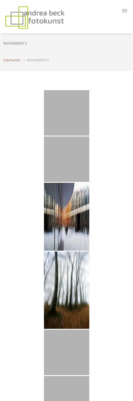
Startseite (11, 60)
